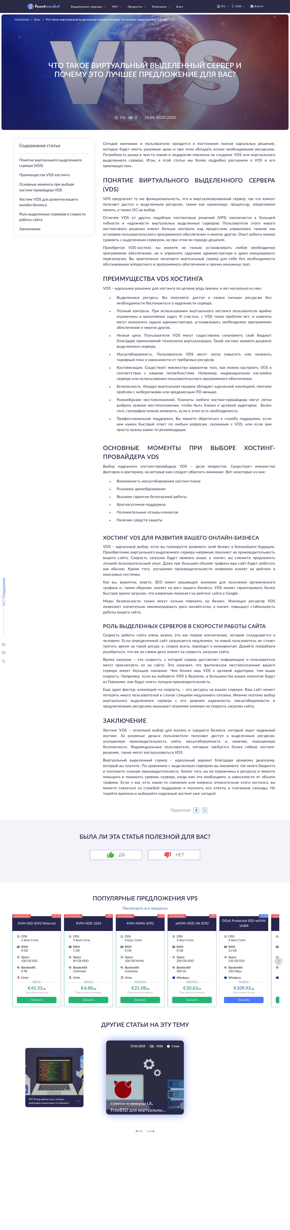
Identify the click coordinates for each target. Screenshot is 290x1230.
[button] (278, 961)
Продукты (137, 7)
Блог (179, 7)
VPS (117, 7)
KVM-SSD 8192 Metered (36, 923)
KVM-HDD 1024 (88, 923)
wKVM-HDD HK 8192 (192, 923)
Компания (161, 7)
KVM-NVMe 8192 (140, 923)
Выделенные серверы (89, 7)
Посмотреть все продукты (145, 908)
